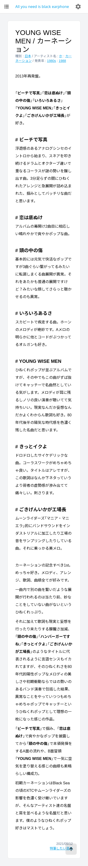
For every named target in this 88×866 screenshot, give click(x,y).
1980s (51, 61)
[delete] (78, 6)
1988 (62, 61)
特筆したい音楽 (61, 848)
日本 (28, 56)
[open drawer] (6, 6)
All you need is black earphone (42, 6)
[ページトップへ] (71, 849)
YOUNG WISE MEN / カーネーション (43, 41)
